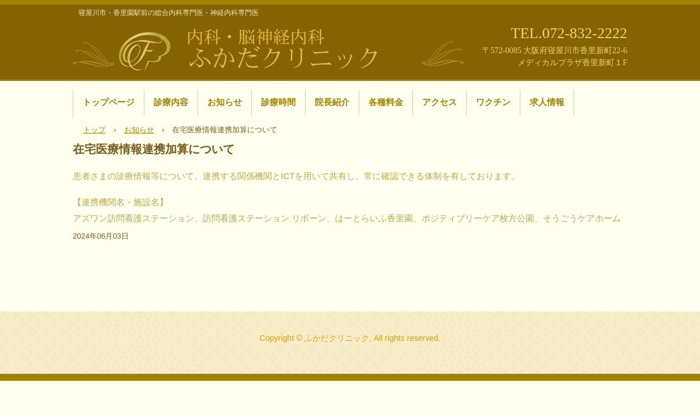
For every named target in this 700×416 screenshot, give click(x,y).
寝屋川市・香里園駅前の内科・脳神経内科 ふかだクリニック (269, 48)
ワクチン (493, 102)
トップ (94, 129)
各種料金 (385, 102)
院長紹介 (332, 102)
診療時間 (278, 102)
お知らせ (224, 102)
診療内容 (171, 102)
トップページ (109, 102)
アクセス (439, 102)
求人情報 (547, 102)
